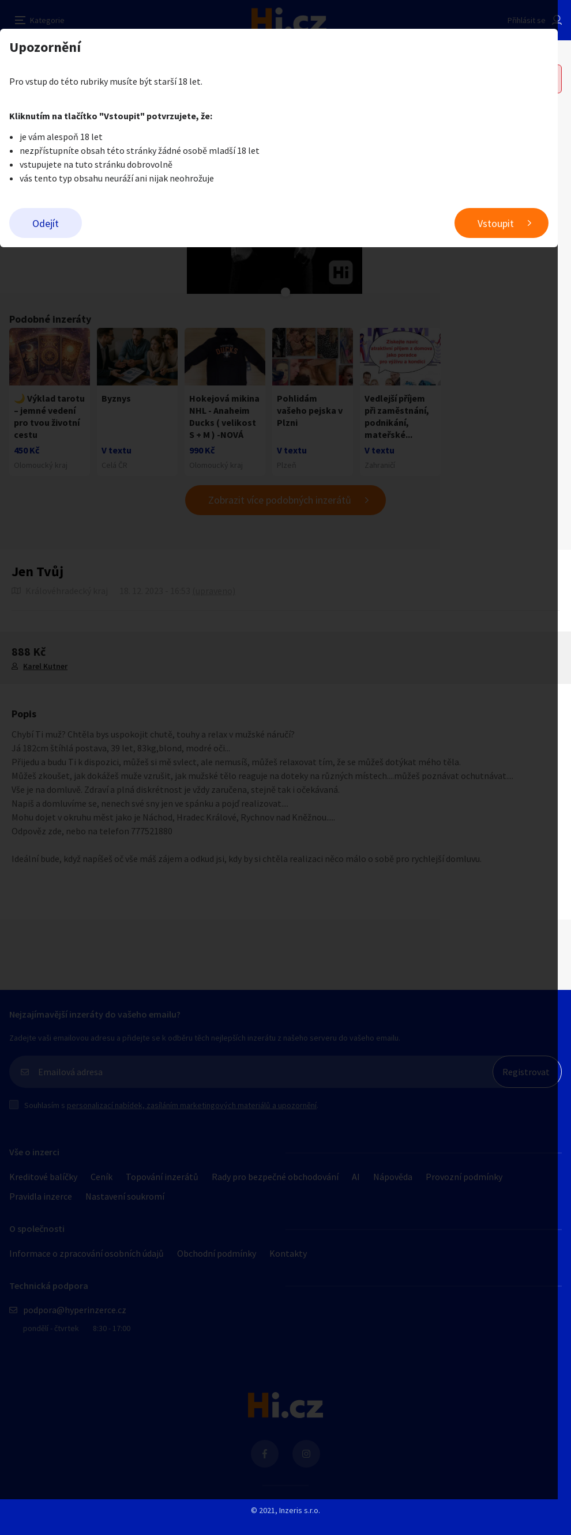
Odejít (45, 223)
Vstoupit (509, 223)
